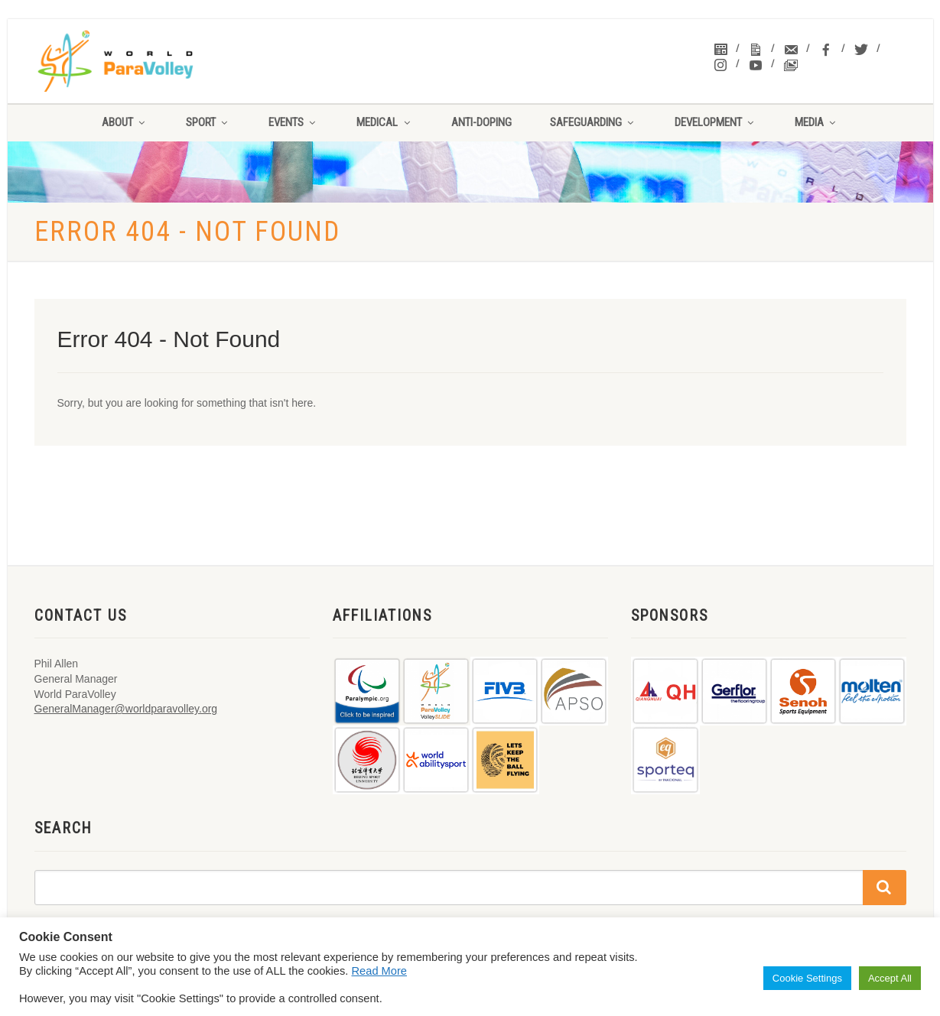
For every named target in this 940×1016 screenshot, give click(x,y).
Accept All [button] (890, 978)
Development (715, 122)
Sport (208, 122)
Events (293, 122)
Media (816, 122)
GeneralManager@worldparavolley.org (126, 709)
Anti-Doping (481, 122)
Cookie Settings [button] (807, 978)
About (125, 122)
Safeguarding (593, 122)
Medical (384, 122)
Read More (380, 971)
